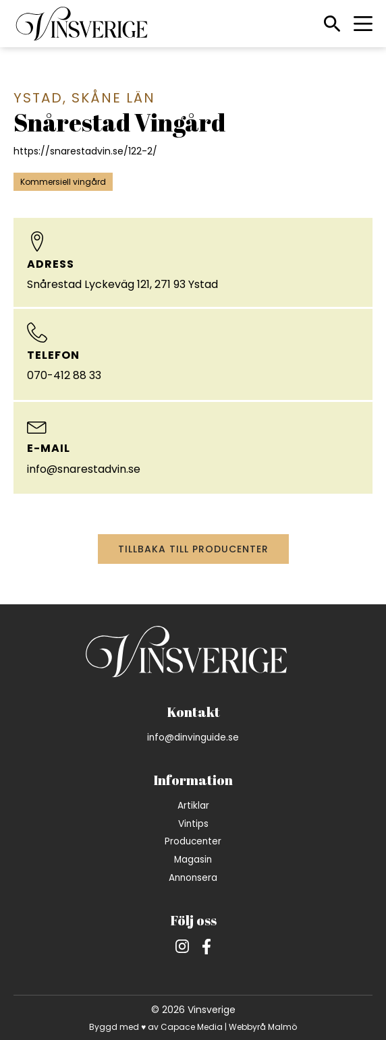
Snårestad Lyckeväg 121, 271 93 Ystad (122, 284)
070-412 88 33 (64, 375)
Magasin (193, 859)
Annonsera (193, 877)
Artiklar (193, 805)
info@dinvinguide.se (193, 737)
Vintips (193, 823)
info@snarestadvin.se (83, 469)
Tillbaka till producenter (193, 549)
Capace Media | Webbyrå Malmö (229, 1027)
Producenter (193, 841)
